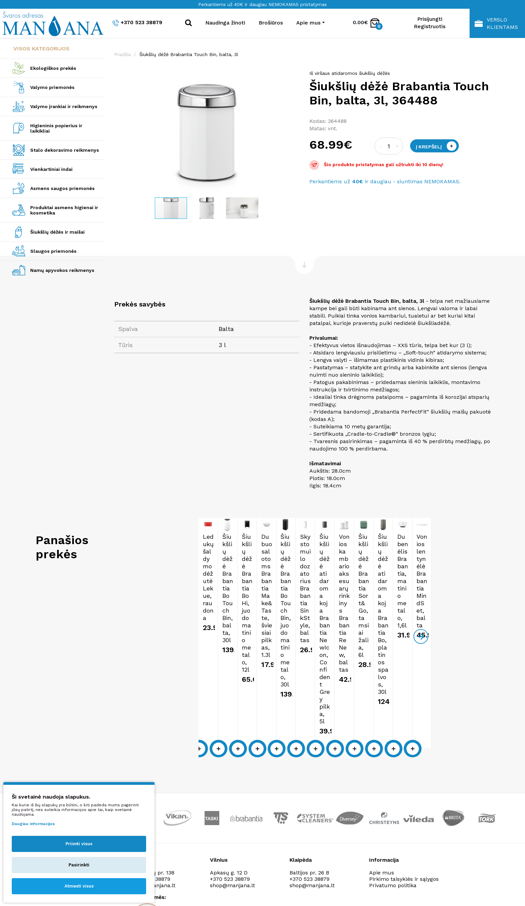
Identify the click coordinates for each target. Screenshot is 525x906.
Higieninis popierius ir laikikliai (56, 128)
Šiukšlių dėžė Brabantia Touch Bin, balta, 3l (188, 54)
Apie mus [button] (308, 22)
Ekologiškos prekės (53, 68)
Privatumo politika (393, 797)
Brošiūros (271, 22)
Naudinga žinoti (225, 22)
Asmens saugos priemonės (62, 188)
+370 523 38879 (137, 22)
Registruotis (429, 26)
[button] (293, 76)
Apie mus (381, 784)
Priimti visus (78, 843)
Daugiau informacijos (33, 823)
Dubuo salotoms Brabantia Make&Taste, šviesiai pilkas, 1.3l (460, 618)
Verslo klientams (496, 23)
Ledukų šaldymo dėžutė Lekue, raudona (165, 614)
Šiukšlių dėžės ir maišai (57, 232)
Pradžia (122, 54)
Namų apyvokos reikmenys (62, 270)
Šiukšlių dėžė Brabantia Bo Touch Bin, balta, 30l (266, 614)
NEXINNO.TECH (419, 889)
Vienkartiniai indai (51, 169)
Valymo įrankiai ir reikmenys (63, 106)
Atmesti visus (79, 886)
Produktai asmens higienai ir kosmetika (64, 210)
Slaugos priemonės (53, 251)
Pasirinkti (79, 864)
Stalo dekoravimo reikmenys (64, 150)
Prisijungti (429, 19)
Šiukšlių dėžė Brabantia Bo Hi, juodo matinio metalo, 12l (363, 618)
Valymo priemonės (52, 87)
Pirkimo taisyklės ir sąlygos (404, 790)
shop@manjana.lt (232, 797)
